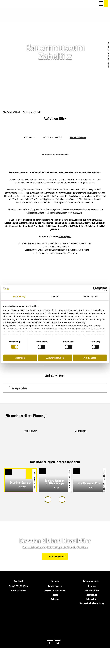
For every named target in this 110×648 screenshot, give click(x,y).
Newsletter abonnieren (55, 590)
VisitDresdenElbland (11, 112)
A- (50, 643)
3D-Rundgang (65, 236)
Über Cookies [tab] (91, 296)
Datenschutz (92, 599)
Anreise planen (55, 586)
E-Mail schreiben (18, 590)
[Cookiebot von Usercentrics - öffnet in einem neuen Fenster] (95, 289)
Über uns (92, 586)
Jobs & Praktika (92, 590)
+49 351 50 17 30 (20, 586)
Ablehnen (20, 358)
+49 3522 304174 (78, 137)
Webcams (55, 599)
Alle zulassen (89, 358)
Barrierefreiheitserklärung (92, 603)
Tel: (10, 586)
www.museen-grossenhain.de (55, 154)
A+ (57, 643)
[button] (83, 3)
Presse (55, 594)
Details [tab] (55, 296)
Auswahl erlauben (55, 358)
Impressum (91, 594)
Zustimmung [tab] (19, 296)
